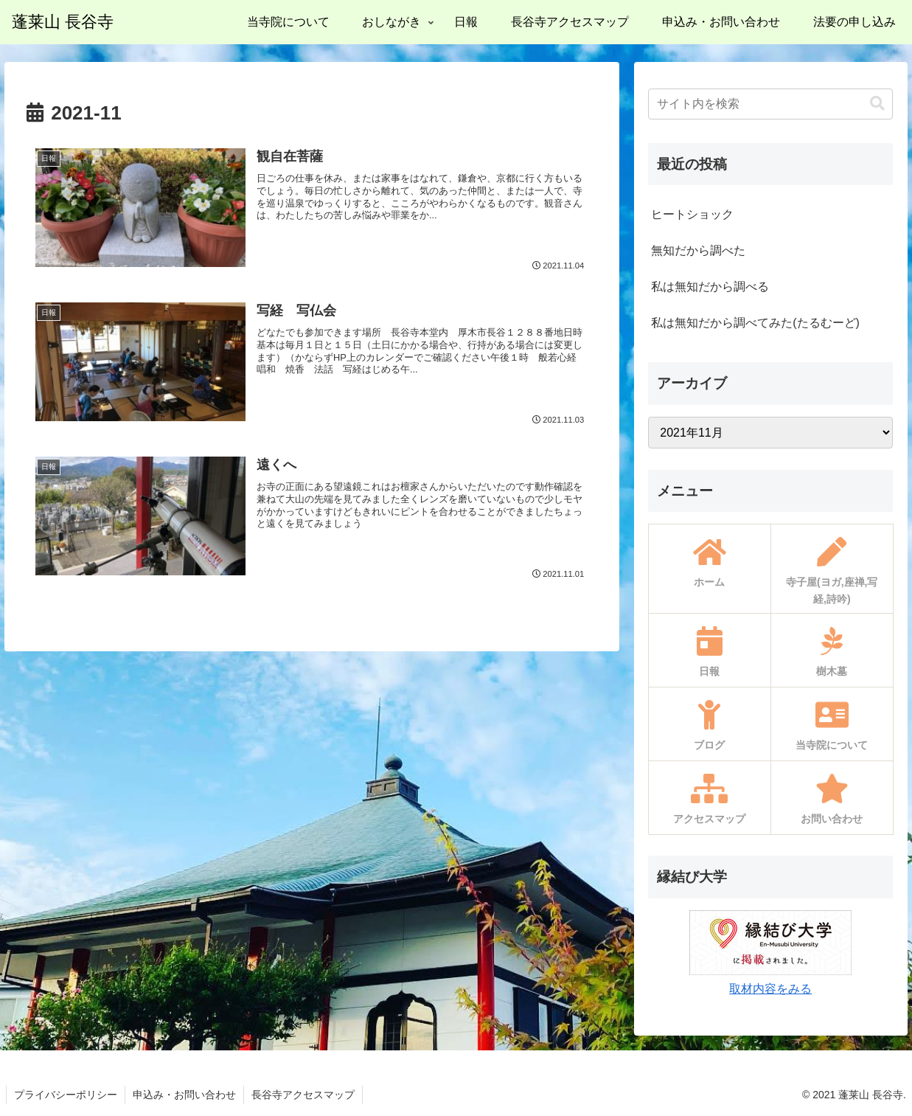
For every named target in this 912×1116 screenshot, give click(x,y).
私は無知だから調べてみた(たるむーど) (755, 322)
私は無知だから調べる (710, 286)
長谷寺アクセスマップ (303, 1095)
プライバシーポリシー (65, 1095)
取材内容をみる (770, 988)
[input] (770, 104)
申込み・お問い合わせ (184, 1095)
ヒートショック (692, 214)
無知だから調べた (698, 250)
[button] (877, 103)
